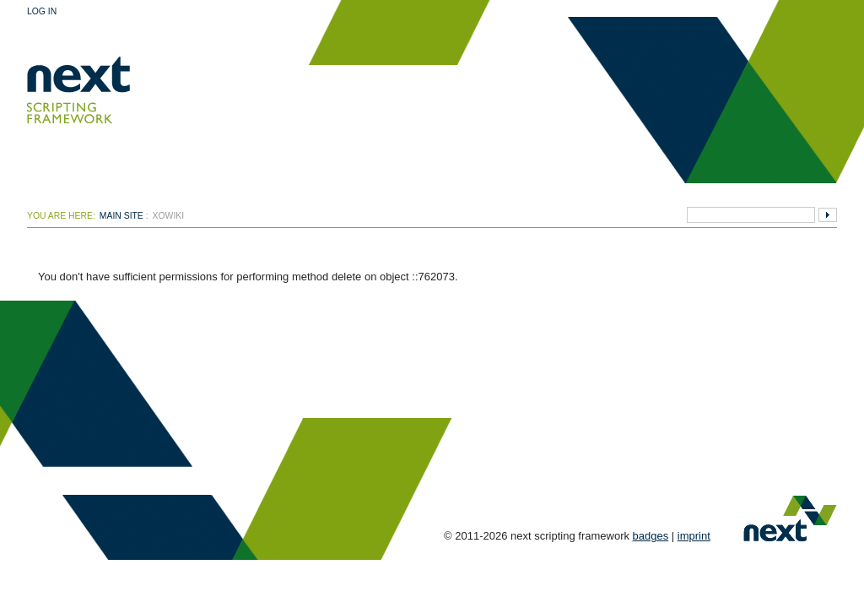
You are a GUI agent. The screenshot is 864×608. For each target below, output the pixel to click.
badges (651, 535)
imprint (694, 535)
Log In (42, 11)
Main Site (121, 215)
